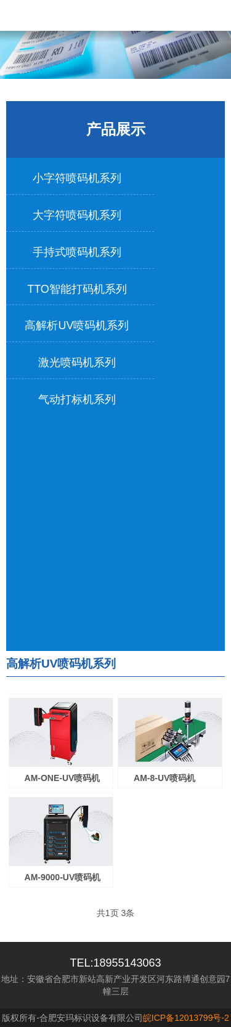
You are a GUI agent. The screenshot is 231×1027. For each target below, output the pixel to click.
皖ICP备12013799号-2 (186, 1018)
